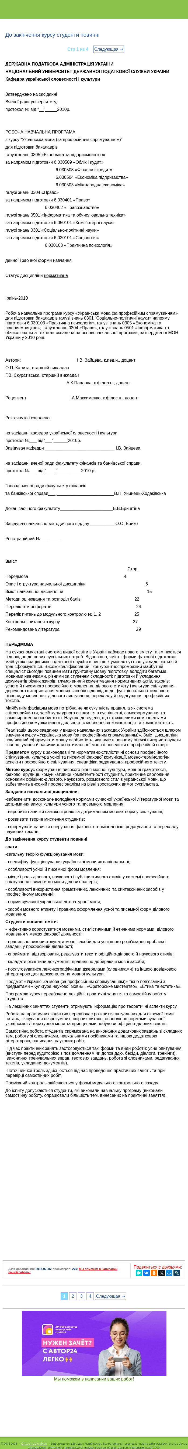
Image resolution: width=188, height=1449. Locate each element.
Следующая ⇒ (108, 49)
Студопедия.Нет (34, 1443)
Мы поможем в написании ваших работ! (94, 1379)
